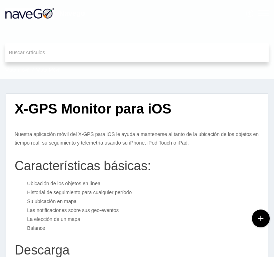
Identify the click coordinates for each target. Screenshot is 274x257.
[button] (250, 13)
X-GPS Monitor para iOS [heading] (93, 108)
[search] (137, 52)
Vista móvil (17, 70)
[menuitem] (250, 13)
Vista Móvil (48, 70)
